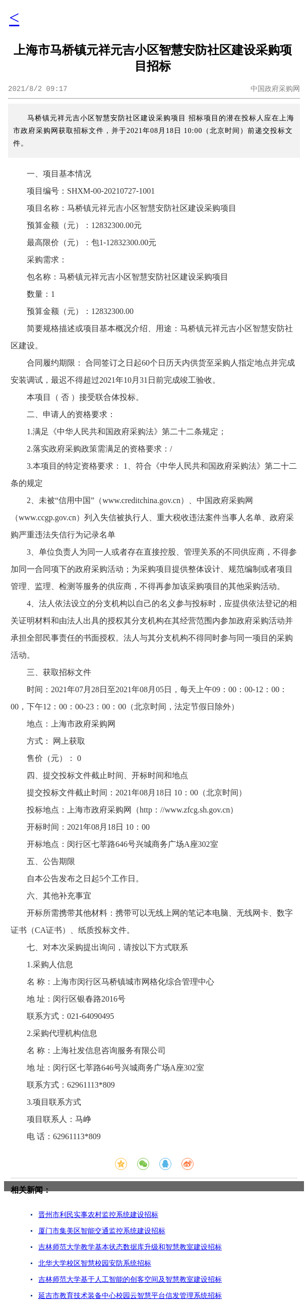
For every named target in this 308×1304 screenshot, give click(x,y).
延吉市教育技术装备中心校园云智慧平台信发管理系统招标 (130, 1295)
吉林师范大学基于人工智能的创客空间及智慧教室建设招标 (130, 1279)
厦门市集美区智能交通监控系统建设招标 (101, 1231)
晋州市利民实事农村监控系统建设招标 (98, 1215)
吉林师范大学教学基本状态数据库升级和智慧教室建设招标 (130, 1247)
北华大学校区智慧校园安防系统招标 (94, 1263)
